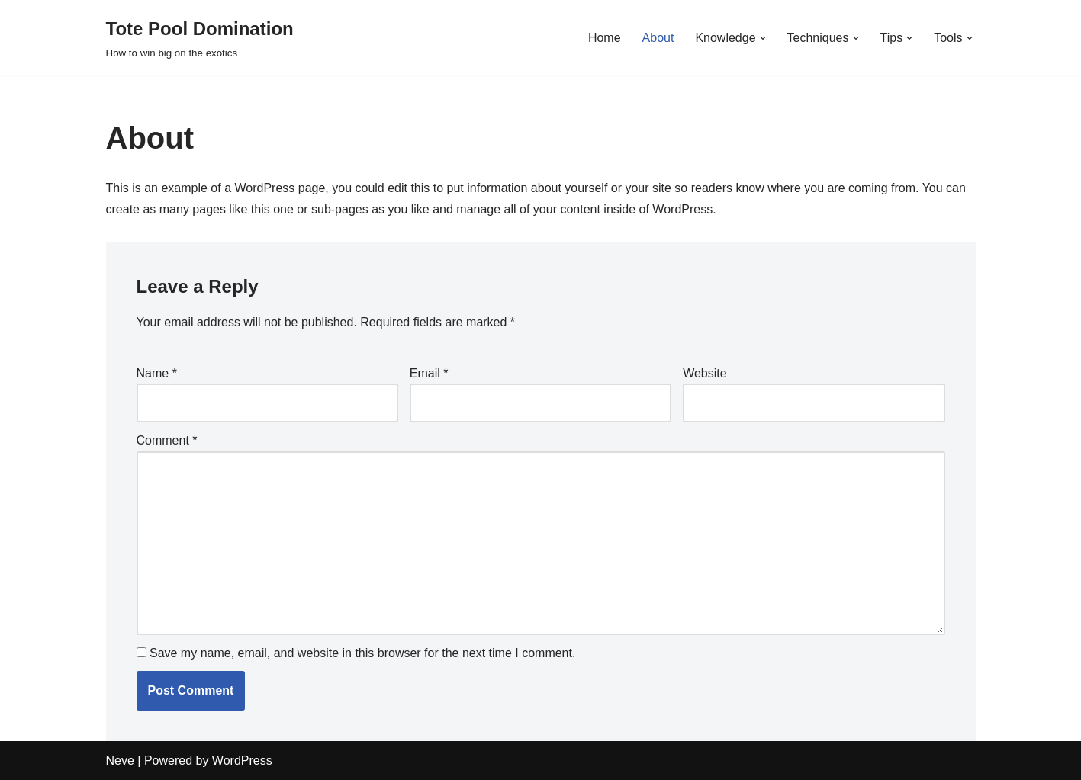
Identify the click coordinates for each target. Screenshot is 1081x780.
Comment (167, 440)
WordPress (242, 760)
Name (157, 373)
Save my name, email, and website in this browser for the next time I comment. (362, 653)
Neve (120, 760)
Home (604, 37)
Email (429, 373)
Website (705, 373)
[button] (763, 38)
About (658, 37)
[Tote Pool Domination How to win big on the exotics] (200, 38)
